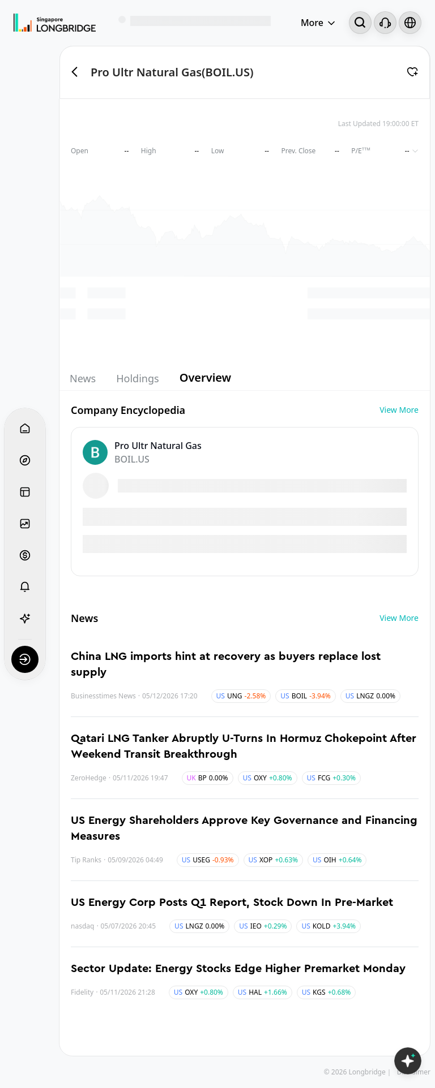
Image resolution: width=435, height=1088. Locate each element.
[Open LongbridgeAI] (407, 1060)
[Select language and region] (410, 22)
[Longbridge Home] (55, 23)
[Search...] (360, 22)
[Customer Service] (385, 22)
